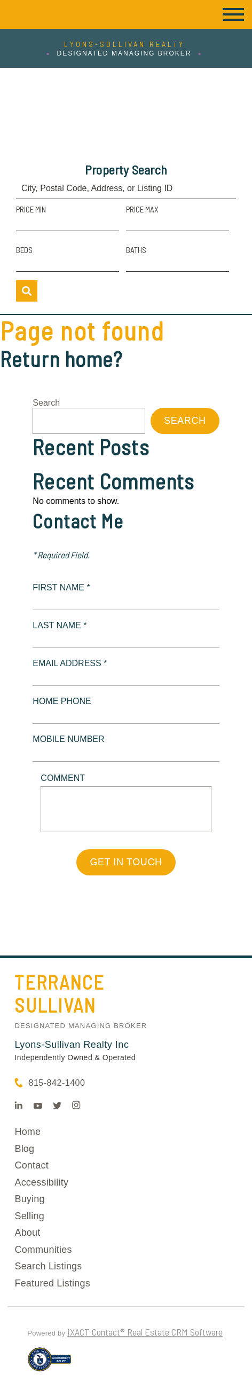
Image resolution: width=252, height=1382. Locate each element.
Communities (43, 1249)
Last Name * (59, 625)
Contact (31, 1165)
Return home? (61, 359)
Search (46, 402)
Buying (29, 1199)
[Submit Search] (26, 291)
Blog (24, 1148)
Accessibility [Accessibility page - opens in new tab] (41, 1182)
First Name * (61, 587)
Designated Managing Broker (80, 1026)
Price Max (142, 209)
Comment (63, 778)
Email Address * (70, 663)
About (27, 1232)
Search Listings (48, 1266)
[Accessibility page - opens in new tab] (49, 1364)
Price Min (31, 209)
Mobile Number (68, 739)
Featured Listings (52, 1283)
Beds (24, 250)
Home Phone (62, 701)
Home (27, 1131)
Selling (29, 1216)
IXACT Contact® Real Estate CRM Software (145, 1332)
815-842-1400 (56, 1082)
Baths (136, 250)
